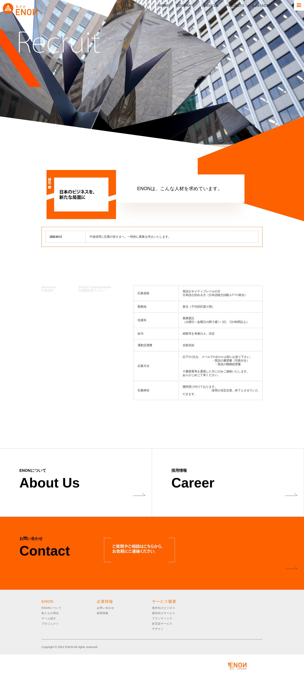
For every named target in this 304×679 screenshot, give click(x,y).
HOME (164, 5)
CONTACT (260, 5)
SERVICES (209, 5)
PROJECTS (235, 5)
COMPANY (185, 5)
